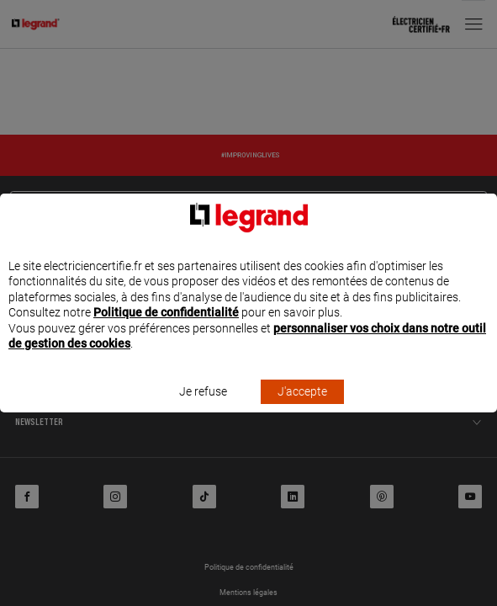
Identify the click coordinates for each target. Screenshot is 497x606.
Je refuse (203, 407)
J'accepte (302, 407)
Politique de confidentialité (166, 328)
